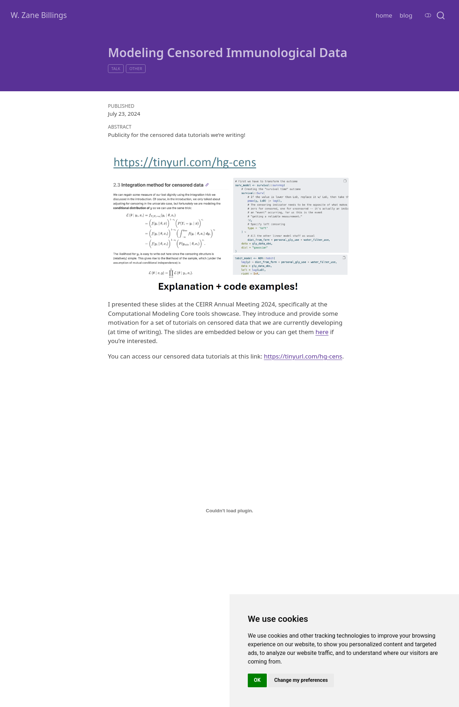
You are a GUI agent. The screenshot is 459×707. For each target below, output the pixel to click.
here (322, 332)
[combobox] (441, 15)
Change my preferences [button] (301, 680)
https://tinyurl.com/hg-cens (303, 356)
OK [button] (257, 680)
